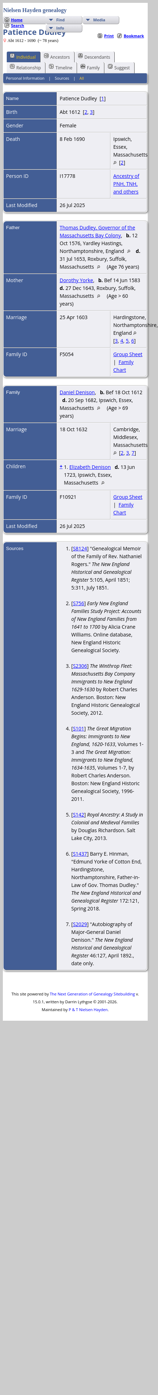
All (82, 78)
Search (17, 25)
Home (17, 19)
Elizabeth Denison (90, 467)
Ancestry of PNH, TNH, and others (126, 184)
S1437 (80, 853)
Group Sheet (127, 354)
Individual (23, 56)
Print (109, 35)
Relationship (25, 67)
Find (60, 19)
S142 (78, 814)
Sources (62, 78)
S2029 (80, 924)
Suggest (119, 67)
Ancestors (57, 56)
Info (60, 28)
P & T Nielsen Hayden (88, 1009)
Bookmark (134, 35)
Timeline (60, 67)
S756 (78, 603)
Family (90, 67)
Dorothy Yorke (76, 280)
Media (99, 19)
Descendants (94, 56)
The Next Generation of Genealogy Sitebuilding (92, 994)
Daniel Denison (77, 392)
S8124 (80, 548)
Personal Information (25, 78)
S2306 (80, 665)
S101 (78, 728)
